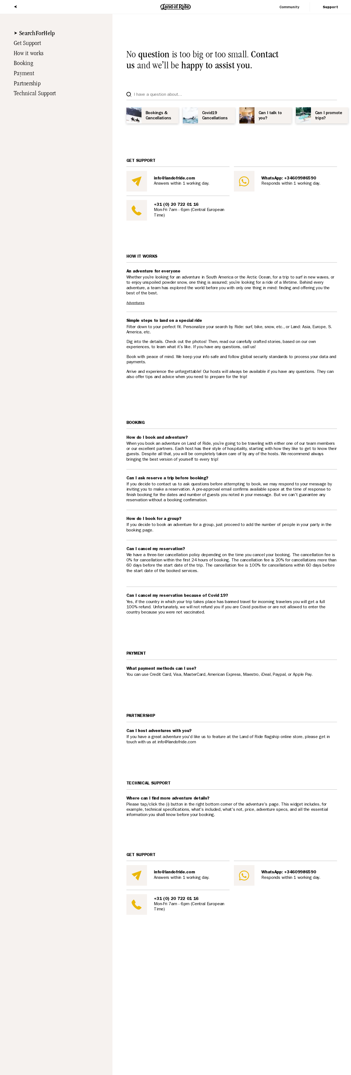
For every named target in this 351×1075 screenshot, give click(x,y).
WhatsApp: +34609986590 (288, 178)
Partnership (25, 83)
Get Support (25, 43)
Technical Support (32, 93)
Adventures (135, 303)
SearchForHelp (34, 33)
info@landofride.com (174, 178)
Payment (21, 73)
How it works (26, 53)
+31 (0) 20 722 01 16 (176, 205)
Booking (21, 63)
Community (289, 7)
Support (330, 7)
